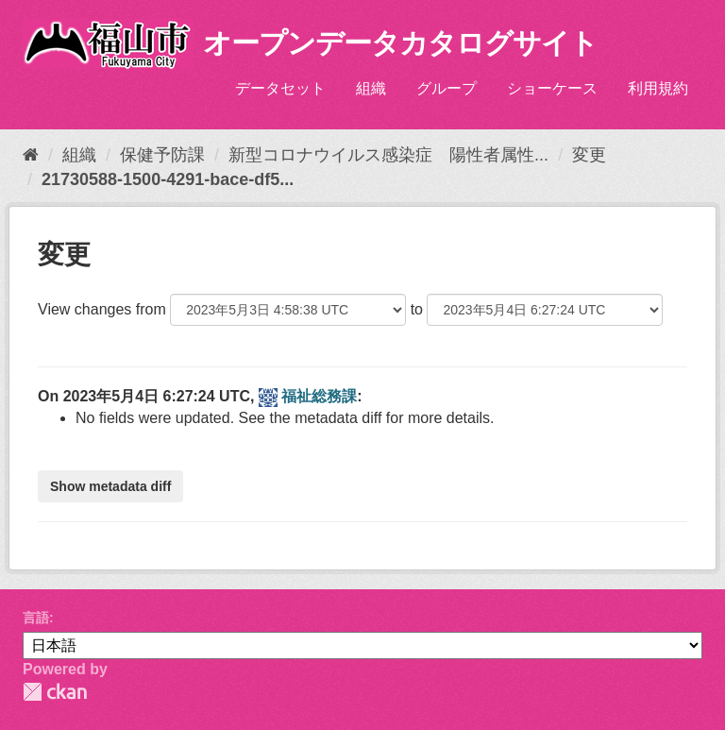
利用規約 (658, 88)
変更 (589, 154)
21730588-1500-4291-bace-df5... (168, 179)
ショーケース (552, 88)
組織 (371, 88)
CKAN (55, 692)
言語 (36, 617)
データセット (280, 88)
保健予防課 (162, 154)
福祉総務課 (319, 396)
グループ (446, 88)
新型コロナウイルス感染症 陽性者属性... (388, 154)
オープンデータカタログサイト (400, 43)
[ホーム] (31, 154)
